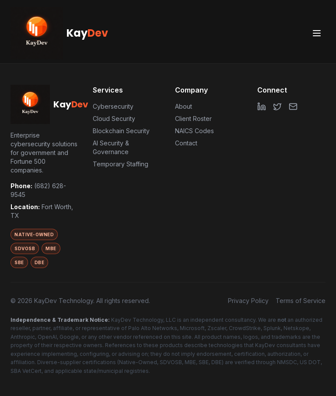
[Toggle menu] (317, 33)
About (183, 106)
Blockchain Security (121, 130)
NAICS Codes (194, 130)
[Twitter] (277, 106)
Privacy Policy (248, 300)
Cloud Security (114, 118)
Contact (186, 143)
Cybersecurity (113, 106)
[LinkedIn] (261, 106)
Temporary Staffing (120, 164)
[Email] (293, 106)
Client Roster (193, 118)
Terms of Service (301, 300)
